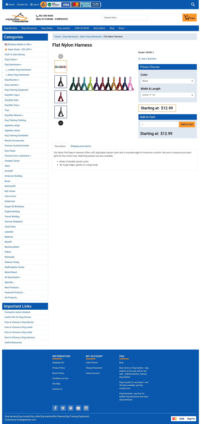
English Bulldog (12, 211)
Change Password (94, 368)
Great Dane (10, 226)
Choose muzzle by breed (17, 145)
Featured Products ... (15, 292)
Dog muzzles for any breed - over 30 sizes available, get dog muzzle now (134, 385)
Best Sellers (99, 28)
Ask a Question (147, 58)
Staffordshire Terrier (14, 267)
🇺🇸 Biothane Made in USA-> (18, 44)
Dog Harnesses (29, 28)
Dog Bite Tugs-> (12, 95)
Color (144, 74)
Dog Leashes (63, 28)
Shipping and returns (81, 146)
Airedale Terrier (12, 161)
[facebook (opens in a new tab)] (55, 408)
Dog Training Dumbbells (16, 135)
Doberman (10, 201)
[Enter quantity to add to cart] (159, 124)
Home (10, 4)
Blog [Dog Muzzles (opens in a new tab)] (121, 362)
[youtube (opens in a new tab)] (78, 408)
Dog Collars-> (11, 59)
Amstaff (9, 171)
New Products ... (13, 287)
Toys (7, 110)
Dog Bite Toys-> (12, 105)
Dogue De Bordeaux (14, 206)
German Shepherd (13, 221)
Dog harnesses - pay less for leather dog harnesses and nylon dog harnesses (133, 396)
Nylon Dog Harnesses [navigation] (91, 36)
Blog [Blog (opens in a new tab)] (112, 28)
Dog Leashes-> (12, 85)
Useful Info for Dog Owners (17, 317)
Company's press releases (17, 312)
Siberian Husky (12, 262)
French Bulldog (12, 216)
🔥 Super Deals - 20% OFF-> (18, 49)
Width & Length (151, 88)
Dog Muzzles (10, 28)
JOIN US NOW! (82, 28)
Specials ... (10, 282)
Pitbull (8, 252)
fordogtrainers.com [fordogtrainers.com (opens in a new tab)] (26, 419)
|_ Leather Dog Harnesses (18, 69)
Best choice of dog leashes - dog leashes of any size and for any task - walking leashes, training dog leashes (133, 372)
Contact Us (22, 4)
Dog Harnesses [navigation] (70, 36)
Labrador (9, 231)
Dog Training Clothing (15, 120)
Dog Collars (47, 28)
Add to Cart (187, 124)
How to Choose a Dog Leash (18, 327)
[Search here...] (125, 17)
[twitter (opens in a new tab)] (63, 408)
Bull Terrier (10, 191)
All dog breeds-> (13, 277)
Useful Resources (13, 342)
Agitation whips (12, 125)
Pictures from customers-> (18, 155)
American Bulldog (13, 176)
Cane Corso (10, 196)
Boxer (7, 181)
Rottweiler (10, 257)
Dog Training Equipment (16, 90)
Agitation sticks (12, 130)
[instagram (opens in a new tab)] (86, 408)
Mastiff (8, 242)
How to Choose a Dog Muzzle (19, 322)
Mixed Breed (11, 272)
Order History (92, 362)
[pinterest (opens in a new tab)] (70, 408)
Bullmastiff (10, 186)
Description (60, 146)
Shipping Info (58, 362)
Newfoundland (12, 247)
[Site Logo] (17, 17)
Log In (34, 4)
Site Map (56, 384)
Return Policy (58, 373)
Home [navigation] (58, 36)
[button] (193, 4)
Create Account (93, 373)
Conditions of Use (60, 378)
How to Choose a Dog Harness (19, 337)
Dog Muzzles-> (12, 80)
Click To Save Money (15, 54)
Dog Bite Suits (12, 100)
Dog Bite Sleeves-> (14, 115)
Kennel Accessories (14, 140)
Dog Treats (10, 150)
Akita (7, 166)
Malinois (9, 237)
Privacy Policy (58, 368)
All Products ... (12, 297)
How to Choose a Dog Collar (18, 332)
